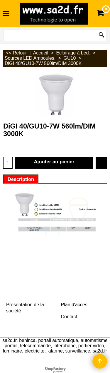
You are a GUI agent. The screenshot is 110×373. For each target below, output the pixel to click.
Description (21, 179)
